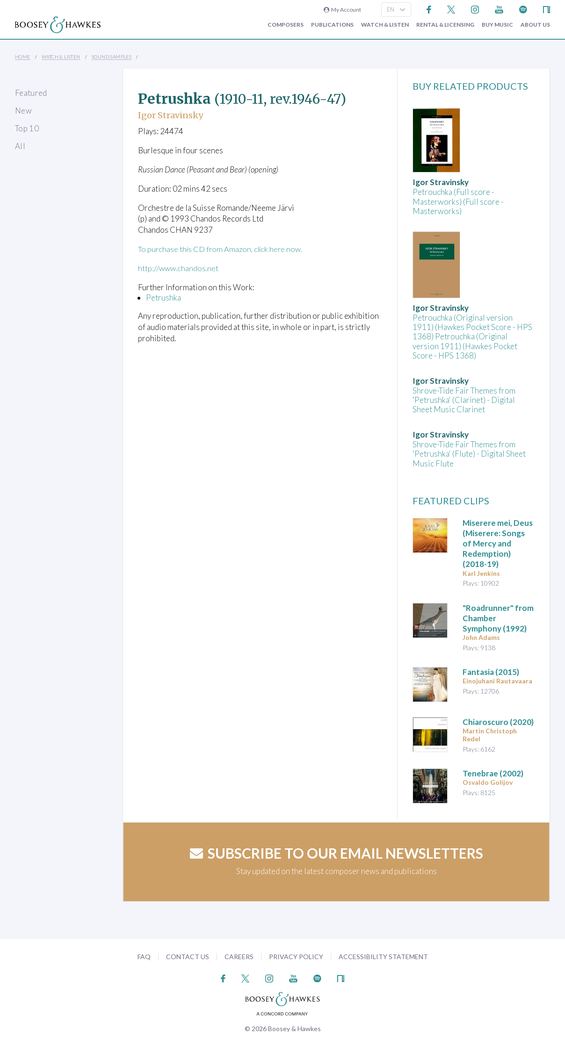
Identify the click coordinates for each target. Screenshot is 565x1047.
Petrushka (163, 297)
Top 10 (27, 128)
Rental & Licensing (445, 25)
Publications (332, 25)
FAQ (144, 957)
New (23, 110)
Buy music (497, 25)
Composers (286, 25)
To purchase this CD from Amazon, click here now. (223, 249)
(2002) (493, 773)
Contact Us (187, 957)
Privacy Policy (296, 957)
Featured (31, 93)
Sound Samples (111, 56)
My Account (342, 9)
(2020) (498, 722)
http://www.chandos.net (179, 268)
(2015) (491, 672)
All (20, 146)
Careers (239, 957)
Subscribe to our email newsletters (336, 853)
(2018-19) (498, 543)
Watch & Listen (385, 25)
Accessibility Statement (383, 957)
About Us (535, 25)
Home (22, 56)
